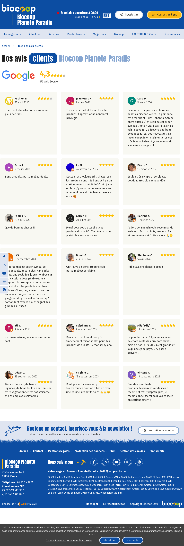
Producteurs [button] (74, 34)
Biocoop (119, 34)
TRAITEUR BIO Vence (144, 34)
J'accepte (132, 540)
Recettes (53, 34)
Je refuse (109, 540)
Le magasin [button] (11, 34)
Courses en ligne (164, 14)
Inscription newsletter (158, 430)
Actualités (34, 34)
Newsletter (129, 14)
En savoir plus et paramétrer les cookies (69, 540)
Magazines (99, 34)
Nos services (172, 34)
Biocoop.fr (92, 503)
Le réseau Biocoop (114, 503)
